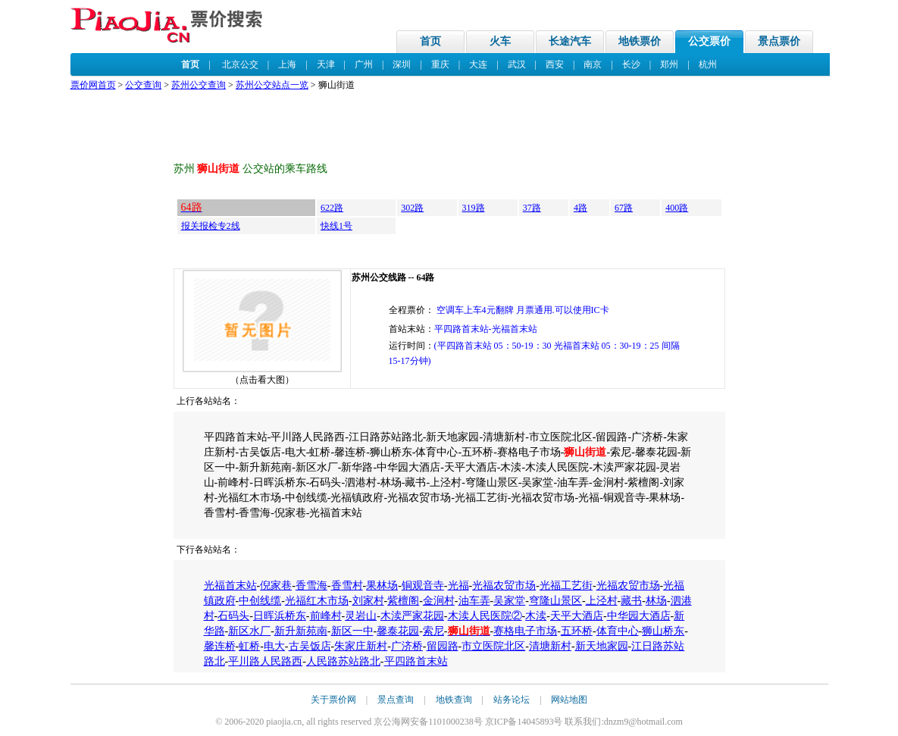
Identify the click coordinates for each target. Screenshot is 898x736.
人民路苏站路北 (343, 661)
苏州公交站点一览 (272, 85)
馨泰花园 (398, 631)
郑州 (669, 64)
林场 (656, 600)
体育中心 (617, 631)
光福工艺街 (566, 585)
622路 (332, 207)
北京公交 (240, 64)
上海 (287, 64)
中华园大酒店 (639, 616)
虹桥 (249, 646)
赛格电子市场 (525, 631)
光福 (458, 585)
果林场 (382, 585)
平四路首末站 (416, 661)
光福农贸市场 (504, 585)
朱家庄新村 (360, 646)
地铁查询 (454, 699)
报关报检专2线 (210, 226)
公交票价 (709, 41)
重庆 (440, 64)
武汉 (517, 64)
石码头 (233, 616)
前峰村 (326, 616)
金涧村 (439, 600)
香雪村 (347, 585)
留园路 (442, 646)
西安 (555, 64)
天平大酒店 (576, 616)
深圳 (402, 64)
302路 (412, 207)
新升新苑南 (300, 631)
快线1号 (336, 226)
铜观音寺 (423, 585)
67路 (624, 207)
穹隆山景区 (555, 600)
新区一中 (352, 631)
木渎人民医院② (485, 616)
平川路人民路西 (265, 661)
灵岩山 (361, 616)
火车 (500, 41)
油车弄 (474, 600)
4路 (580, 207)
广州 (364, 64)
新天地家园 (601, 646)
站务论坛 (511, 699)
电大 (274, 646)
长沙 (631, 64)
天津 (326, 64)
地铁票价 (639, 41)
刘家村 (368, 600)
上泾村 (602, 600)
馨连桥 (220, 646)
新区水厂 (249, 631)
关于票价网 (333, 699)
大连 (478, 64)
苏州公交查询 (198, 85)
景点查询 (395, 699)
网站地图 (569, 699)
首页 (430, 41)
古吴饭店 (310, 646)
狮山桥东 (663, 631)
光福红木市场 (317, 600)
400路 (676, 207)
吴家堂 (509, 600)
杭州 (708, 64)
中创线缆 (260, 600)
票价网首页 (93, 85)
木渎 (535, 616)
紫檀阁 (403, 600)
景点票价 (779, 41)
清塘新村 (550, 646)
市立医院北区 (493, 646)
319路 (473, 207)
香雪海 (311, 585)
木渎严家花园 (412, 616)
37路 (532, 207)
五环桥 (577, 631)
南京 (593, 64)
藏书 (631, 600)
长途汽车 (570, 41)
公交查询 (143, 85)
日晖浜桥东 (279, 616)
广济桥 (407, 646)
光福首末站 (230, 585)
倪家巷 (276, 585)
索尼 (433, 631)
